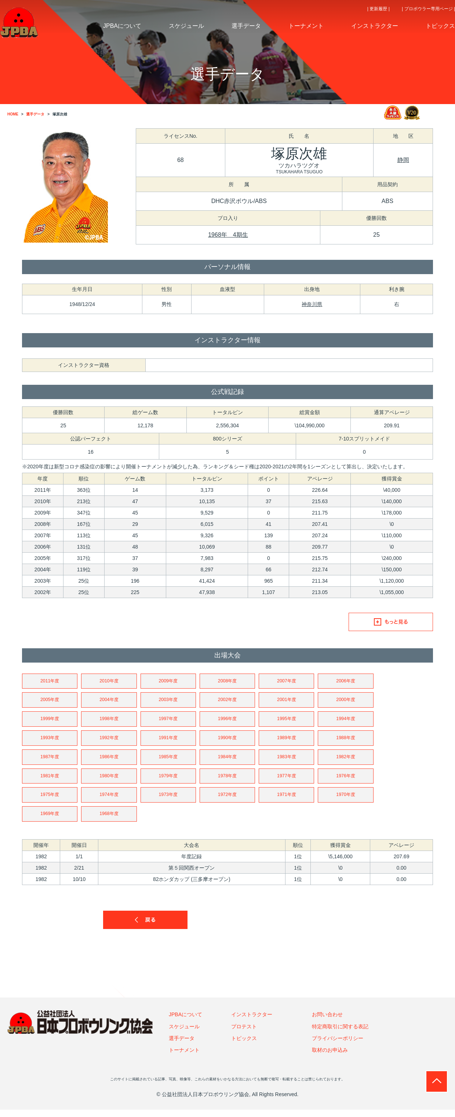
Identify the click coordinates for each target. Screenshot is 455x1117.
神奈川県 (312, 304)
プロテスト (244, 1034)
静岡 (403, 160)
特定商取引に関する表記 (340, 1034)
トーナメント (184, 1058)
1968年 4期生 (228, 235)
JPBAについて (185, 1022)
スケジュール (184, 1034)
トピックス (244, 1045)
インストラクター (251, 1022)
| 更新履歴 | (378, 8)
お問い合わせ (327, 1022)
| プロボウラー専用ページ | (428, 8)
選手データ (181, 1045)
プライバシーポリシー (337, 1045)
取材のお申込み (330, 1058)
